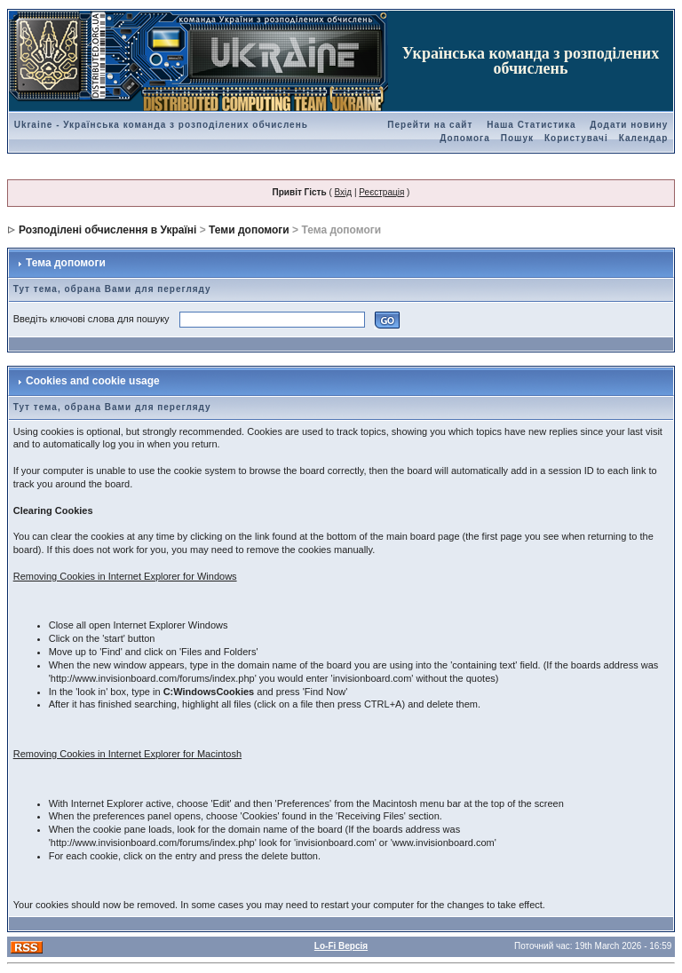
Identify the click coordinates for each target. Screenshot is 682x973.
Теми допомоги (249, 230)
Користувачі (576, 138)
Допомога (464, 138)
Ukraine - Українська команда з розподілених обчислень (161, 125)
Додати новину (629, 125)
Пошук (517, 138)
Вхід (344, 192)
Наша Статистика (531, 125)
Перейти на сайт (429, 125)
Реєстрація (381, 192)
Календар (644, 138)
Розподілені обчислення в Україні (107, 230)
